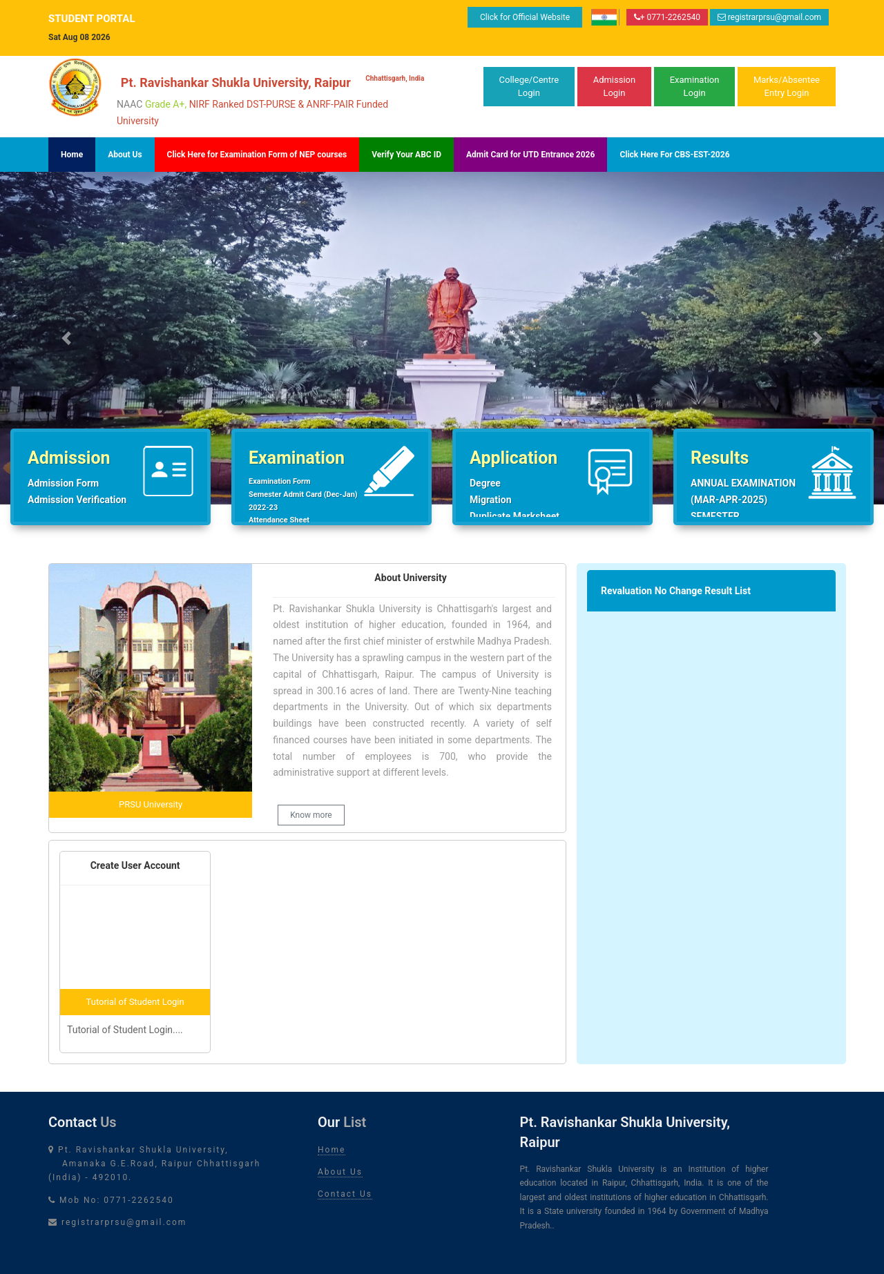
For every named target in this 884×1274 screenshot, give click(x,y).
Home (72, 154)
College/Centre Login (529, 87)
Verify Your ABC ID (406, 154)
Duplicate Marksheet (514, 516)
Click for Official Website (525, 17)
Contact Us (345, 1194)
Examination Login (695, 87)
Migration (491, 499)
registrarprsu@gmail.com (769, 17)
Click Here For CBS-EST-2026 (674, 154)
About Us (125, 154)
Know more (311, 815)
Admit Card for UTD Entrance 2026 (530, 154)
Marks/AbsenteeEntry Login (786, 87)
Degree (485, 483)
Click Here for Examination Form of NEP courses (257, 154)
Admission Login (614, 87)
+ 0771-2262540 (667, 17)
